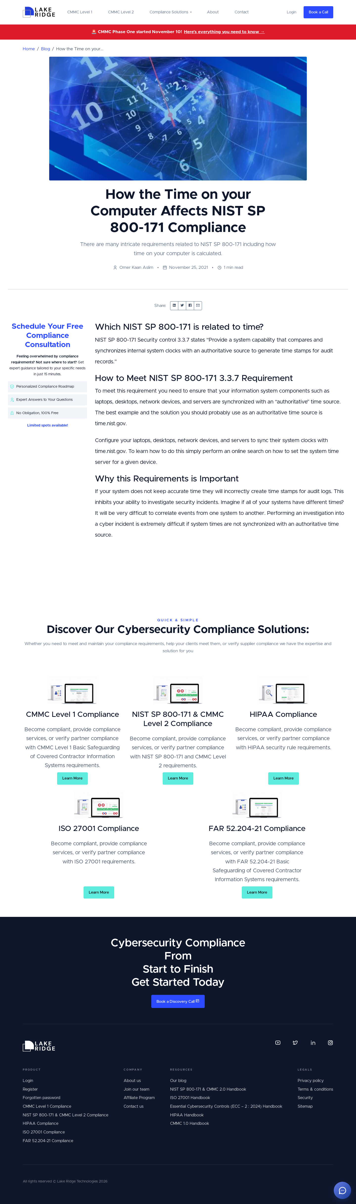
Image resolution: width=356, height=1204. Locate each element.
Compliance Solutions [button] (169, 12)
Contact (242, 12)
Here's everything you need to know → (224, 32)
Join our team (136, 1089)
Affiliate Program (139, 1098)
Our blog (178, 1081)
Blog (45, 49)
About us (132, 1081)
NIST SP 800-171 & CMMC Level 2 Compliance (65, 1115)
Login (28, 1081)
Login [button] (291, 12)
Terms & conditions (315, 1089)
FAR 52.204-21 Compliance (48, 1141)
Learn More (72, 778)
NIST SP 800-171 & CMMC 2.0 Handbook (208, 1089)
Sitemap (305, 1106)
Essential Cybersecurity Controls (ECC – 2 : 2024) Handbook (226, 1106)
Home (29, 49)
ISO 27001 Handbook (190, 1098)
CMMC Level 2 (121, 12)
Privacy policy (311, 1081)
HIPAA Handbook (187, 1115)
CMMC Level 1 (79, 12)
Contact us (134, 1106)
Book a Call (318, 12)
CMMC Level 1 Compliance (47, 1106)
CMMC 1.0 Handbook (189, 1124)
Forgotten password (41, 1098)
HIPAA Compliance (40, 1124)
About (213, 12)
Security (305, 1098)
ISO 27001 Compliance (44, 1132)
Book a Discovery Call (178, 1001)
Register (30, 1089)
